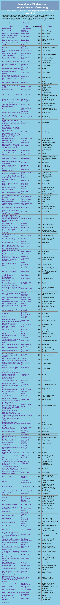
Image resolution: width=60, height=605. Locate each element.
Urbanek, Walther (24, 477)
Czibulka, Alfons (26, 251)
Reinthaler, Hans (26, 51)
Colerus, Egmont (26, 117)
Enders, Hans (25, 104)
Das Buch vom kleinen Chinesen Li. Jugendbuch (10, 384)
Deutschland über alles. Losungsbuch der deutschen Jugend (11, 423)
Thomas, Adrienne (24, 309)
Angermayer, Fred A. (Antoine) (26, 388)
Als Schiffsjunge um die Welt (11, 207)
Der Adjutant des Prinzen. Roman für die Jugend (10, 302)
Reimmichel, (25, 142)
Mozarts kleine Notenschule (11, 112)
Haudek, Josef (25, 565)
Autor (27, 26)
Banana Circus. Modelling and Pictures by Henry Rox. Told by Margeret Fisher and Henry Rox (11, 535)
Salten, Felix (25, 72)
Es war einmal (6, 519)
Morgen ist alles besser (9, 31)
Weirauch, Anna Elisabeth (26, 283)
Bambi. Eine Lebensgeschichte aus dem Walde (10, 452)
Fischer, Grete (25, 534)
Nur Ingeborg (6, 555)
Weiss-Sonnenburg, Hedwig (25, 264)
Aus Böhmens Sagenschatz (11, 268)
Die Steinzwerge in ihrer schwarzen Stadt (9, 188)
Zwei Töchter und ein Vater (10, 456)
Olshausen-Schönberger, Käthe (25, 258)
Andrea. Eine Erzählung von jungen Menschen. (11, 309)
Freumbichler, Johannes (25, 368)
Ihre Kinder (5, 47)
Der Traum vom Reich (9, 440)
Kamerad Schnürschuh (9, 350)
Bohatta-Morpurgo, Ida (25, 242)
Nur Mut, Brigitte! (7, 587)
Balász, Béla (25, 33)
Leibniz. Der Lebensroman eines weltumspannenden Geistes (10, 117)
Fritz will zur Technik (8, 522)
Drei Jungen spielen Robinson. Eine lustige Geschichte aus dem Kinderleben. (9, 325)
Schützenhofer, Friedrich (26, 578)
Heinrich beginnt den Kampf (11, 592)
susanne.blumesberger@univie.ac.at (24, 23)
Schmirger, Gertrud (24, 347)
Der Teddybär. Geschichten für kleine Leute (10, 572)
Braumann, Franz (24, 176)
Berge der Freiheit (8, 486)
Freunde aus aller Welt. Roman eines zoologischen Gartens (10, 558)
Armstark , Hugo (26, 504)
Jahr (39, 26)
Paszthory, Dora (26, 437)
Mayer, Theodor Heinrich (26, 173)
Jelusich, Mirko (26, 440)
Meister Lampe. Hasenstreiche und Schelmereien (8, 278)
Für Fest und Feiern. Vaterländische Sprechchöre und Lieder (11, 231)
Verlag (50, 26)
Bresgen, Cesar (26, 508)
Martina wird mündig (8, 283)
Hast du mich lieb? (8, 515)
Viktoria (4, 317)
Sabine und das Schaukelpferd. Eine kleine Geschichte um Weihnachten (11, 551)
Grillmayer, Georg (24, 392)
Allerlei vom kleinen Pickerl (10, 584)
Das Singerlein (6, 28)
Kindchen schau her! (8, 565)
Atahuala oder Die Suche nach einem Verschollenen (10, 368)
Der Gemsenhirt (7, 142)
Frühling (4, 501)
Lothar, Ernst (25, 36)
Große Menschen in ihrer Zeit (11, 297)
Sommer (5, 497)
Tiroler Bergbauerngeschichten (9, 388)
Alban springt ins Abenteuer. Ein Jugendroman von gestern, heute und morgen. (11, 212)
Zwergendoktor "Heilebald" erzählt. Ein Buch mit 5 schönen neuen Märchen (10, 468)
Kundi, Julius (25, 207)
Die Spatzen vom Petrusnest (11, 192)
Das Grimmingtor (7, 90)
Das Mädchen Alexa (8, 431)
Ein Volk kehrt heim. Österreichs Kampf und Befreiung (9, 355)
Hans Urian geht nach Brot (10, 33)
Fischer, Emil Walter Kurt (25, 462)
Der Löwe (5, 529)
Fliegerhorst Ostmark (8, 477)
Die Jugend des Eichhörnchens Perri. (8, 562)
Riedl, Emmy (25, 146)
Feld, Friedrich (25, 247)
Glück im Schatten (8, 330)
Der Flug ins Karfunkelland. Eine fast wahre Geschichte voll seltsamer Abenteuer (10, 247)
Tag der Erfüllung (7, 396)
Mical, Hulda (25, 434)
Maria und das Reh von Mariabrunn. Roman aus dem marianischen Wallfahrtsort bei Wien (11, 288)
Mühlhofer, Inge (26, 555)
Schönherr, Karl (26, 275)
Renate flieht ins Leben (9, 227)
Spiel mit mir (6, 511)
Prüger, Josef (25, 95)
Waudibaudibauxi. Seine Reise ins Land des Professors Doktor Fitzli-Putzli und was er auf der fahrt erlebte (11, 578)
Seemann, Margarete (24, 47)
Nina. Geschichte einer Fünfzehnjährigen (9, 166)
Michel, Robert (25, 568)
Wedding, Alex (25, 254)
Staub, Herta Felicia (25, 77)
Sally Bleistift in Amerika (9, 158)
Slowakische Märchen (9, 568)
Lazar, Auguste (26, 158)
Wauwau (5, 313)
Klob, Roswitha (26, 196)
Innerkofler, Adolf (26, 288)
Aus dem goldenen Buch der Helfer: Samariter (11, 203)
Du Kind (4, 481)
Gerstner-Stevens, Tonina (26, 100)
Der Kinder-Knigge (8, 199)
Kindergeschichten (8, 595)
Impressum (5, 603)
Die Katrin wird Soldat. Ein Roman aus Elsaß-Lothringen (11, 359)
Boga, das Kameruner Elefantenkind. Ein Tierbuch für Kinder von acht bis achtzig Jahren (10, 258)
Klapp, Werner (25, 278)
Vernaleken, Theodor (25, 374)
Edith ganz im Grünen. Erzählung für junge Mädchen (11, 320)
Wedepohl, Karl (26, 423)
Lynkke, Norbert (26, 235)
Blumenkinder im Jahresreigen (7, 443)
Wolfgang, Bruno (26, 456)
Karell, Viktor (25, 268)
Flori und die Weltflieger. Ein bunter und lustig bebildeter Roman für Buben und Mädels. (11, 77)
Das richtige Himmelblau (10, 40)
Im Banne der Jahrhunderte (10, 173)
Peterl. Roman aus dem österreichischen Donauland (11, 399)
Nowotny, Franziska (24, 572)
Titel (11, 26)
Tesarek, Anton (26, 199)
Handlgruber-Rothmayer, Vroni (26, 539)
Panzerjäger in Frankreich (10, 504)
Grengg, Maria (25, 201)
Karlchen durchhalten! (9, 271)
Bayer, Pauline (25, 598)
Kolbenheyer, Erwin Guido (25, 595)
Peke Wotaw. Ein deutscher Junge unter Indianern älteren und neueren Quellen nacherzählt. (11, 462)
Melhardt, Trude (26, 330)
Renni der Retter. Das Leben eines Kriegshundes (11, 472)
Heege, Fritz (25, 82)
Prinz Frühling (6, 434)
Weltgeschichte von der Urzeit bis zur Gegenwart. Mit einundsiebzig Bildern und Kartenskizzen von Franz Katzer (11, 218)
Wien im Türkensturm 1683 (10, 95)
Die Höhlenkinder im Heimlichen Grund (8, 139)
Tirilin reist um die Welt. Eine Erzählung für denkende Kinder (11, 340)
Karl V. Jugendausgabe (9, 347)
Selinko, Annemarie (24, 30)
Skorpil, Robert (26, 132)
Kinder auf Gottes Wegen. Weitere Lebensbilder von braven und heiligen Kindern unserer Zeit (11, 123)
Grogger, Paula (26, 86)
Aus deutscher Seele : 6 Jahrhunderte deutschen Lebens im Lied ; (10, 104)
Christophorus (6, 458)
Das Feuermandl (7, 201)
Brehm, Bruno (25, 396)
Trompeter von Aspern (9, 150)
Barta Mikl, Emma (24, 306)
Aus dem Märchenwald (9, 381)
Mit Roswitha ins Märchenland (7, 224)
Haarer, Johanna (26, 415)
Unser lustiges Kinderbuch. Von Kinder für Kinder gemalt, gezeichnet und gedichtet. (11, 145)
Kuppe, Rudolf (25, 61)
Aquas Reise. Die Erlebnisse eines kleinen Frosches (11, 539)
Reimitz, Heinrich (26, 231)
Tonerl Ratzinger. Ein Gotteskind (8, 153)
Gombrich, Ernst (26, 218)
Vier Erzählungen (7, 275)
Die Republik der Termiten (10, 82)
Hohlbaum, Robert (24, 332)
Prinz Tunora (6, 109)
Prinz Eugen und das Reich (10, 344)
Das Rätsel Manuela (8, 428)
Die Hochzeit (6, 299)
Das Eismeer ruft (7, 254)
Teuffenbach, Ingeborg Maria (26, 481)
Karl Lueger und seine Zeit (10, 61)
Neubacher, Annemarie (25, 112)
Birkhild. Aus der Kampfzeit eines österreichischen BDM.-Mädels (11, 363)
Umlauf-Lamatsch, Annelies (24, 188)
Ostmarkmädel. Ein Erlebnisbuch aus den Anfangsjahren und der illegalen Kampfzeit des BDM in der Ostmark (11, 405)
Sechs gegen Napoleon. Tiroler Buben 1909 (9, 54)
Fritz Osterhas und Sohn (10, 242)
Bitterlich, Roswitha (24, 224)
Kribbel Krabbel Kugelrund (10, 239)
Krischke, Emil (25, 150)
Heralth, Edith (25, 227)
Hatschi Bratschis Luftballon (11, 68)
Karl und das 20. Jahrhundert (11, 58)
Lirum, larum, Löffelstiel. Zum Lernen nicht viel (11, 169)
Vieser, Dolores (26, 28)
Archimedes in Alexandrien (10, 491)
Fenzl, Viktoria (25, 239)
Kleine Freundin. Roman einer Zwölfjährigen (10, 36)
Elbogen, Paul (25, 297)
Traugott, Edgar (26, 486)
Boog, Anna (25, 162)
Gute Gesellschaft (7, 526)
